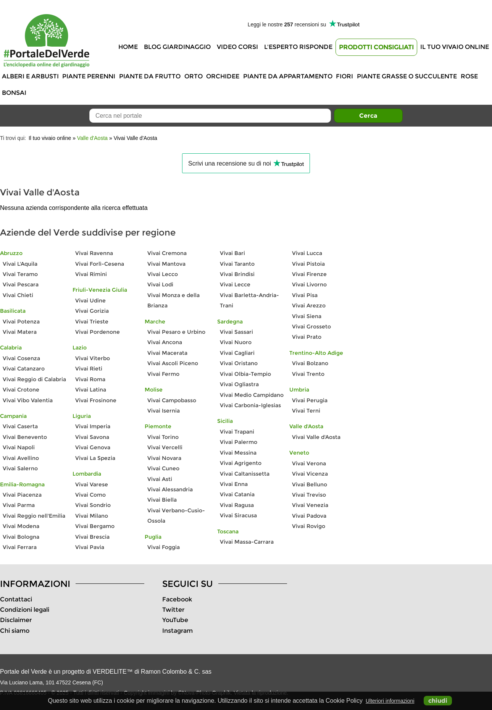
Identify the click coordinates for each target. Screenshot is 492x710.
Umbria (299, 389)
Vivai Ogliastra (239, 384)
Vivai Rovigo (308, 526)
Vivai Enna (234, 484)
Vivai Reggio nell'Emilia (34, 515)
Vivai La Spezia (95, 458)
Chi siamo (14, 630)
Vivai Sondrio (93, 505)
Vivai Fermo (163, 373)
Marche (155, 321)
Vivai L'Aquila (20, 263)
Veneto (299, 452)
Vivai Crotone (21, 389)
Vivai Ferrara (20, 547)
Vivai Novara (164, 458)
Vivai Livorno (309, 284)
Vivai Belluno (309, 484)
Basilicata (13, 310)
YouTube (175, 620)
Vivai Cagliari (237, 352)
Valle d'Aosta (92, 138)
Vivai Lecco (162, 274)
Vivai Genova (92, 447)
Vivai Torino (163, 437)
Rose (469, 76)
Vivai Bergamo (95, 526)
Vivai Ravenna (94, 253)
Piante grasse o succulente (407, 76)
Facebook (177, 599)
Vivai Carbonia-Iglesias (250, 405)
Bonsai (14, 92)
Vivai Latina (90, 389)
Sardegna (230, 321)
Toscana (228, 531)
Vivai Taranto (237, 263)
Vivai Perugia (309, 400)
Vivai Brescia (92, 536)
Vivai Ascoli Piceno (172, 363)
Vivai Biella (162, 499)
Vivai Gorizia (92, 310)
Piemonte (158, 426)
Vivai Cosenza (21, 358)
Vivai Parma (19, 505)
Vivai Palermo (238, 442)
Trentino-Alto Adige (316, 352)
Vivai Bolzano (310, 363)
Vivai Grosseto (311, 326)
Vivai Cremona (167, 253)
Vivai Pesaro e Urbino (176, 331)
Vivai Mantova (166, 263)
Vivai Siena (306, 316)
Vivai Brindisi (237, 274)
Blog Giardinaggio (177, 46)
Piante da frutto (150, 76)
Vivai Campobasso (171, 400)
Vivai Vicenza (310, 473)
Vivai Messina (238, 452)
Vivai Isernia (163, 410)
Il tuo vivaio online (454, 46)
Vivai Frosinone (95, 400)
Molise (154, 389)
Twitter (173, 609)
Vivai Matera (20, 331)
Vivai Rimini (91, 274)
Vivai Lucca (307, 253)
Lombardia (87, 473)
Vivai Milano (91, 515)
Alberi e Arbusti (30, 76)
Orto (193, 76)
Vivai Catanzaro (24, 368)
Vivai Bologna (21, 536)
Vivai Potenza (21, 321)
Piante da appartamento (287, 76)
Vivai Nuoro (236, 342)
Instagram (177, 630)
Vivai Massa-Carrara (247, 541)
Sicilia (225, 421)
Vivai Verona (309, 463)
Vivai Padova (309, 515)
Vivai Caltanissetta (244, 473)
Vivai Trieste (91, 321)
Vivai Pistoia (308, 263)
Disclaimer (16, 620)
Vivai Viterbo (92, 358)
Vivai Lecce (235, 284)
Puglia (153, 536)
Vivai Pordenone (97, 331)
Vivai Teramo (20, 274)
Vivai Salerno (20, 468)
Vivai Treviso (309, 494)
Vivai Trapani (237, 431)
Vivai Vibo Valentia (28, 400)
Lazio (80, 347)
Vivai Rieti (88, 368)
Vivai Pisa (305, 295)
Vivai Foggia (163, 547)
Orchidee (222, 76)
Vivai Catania (237, 494)
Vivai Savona (92, 437)
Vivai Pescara (21, 284)
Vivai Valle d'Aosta (316, 437)
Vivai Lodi (160, 284)
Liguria (82, 416)
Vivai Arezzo (309, 305)
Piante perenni (88, 76)
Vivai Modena (21, 526)
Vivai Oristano (239, 363)
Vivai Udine (90, 300)
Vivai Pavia (89, 547)
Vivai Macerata (167, 352)
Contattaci (16, 599)
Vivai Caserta (20, 426)
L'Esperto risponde (298, 46)
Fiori (344, 76)
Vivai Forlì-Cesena (99, 263)
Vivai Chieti (18, 295)
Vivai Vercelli (164, 447)
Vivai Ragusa (237, 505)
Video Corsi (237, 46)
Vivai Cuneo (163, 468)
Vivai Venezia (310, 505)
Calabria (11, 347)
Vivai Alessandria (170, 489)
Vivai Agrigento (240, 463)
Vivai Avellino (21, 458)
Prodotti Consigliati (376, 47)
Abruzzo (11, 253)
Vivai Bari (232, 253)
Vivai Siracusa (238, 515)
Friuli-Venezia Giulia (100, 289)
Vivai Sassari (236, 331)
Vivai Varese (91, 484)
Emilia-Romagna (22, 484)
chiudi (437, 700)
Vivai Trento (308, 373)
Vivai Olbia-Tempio (245, 373)
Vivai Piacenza (22, 494)
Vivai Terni (306, 410)
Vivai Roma (90, 379)
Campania (13, 416)
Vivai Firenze (309, 274)
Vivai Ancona (164, 342)
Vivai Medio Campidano (252, 395)
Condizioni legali (24, 609)
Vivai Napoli (19, 447)
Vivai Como (90, 494)
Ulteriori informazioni (390, 701)
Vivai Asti (159, 479)
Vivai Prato (306, 336)
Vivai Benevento (25, 437)
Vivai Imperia (92, 426)
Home (128, 46)
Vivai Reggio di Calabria (34, 379)
